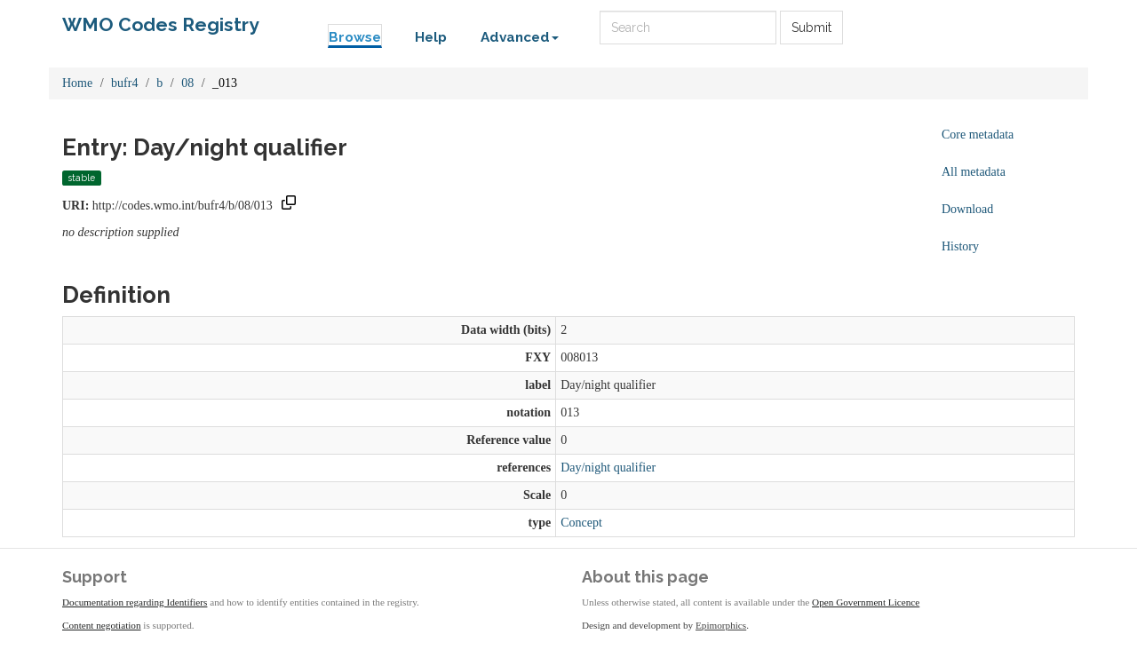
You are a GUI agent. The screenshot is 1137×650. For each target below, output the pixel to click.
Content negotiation (101, 625)
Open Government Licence (865, 602)
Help (431, 37)
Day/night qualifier (608, 467)
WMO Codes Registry (160, 24)
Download (967, 209)
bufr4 (124, 83)
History (960, 246)
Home (77, 83)
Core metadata (978, 134)
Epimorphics (721, 625)
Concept (581, 522)
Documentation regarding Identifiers (134, 602)
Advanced (520, 37)
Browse (355, 37)
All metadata (974, 171)
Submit (811, 27)
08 (187, 83)
